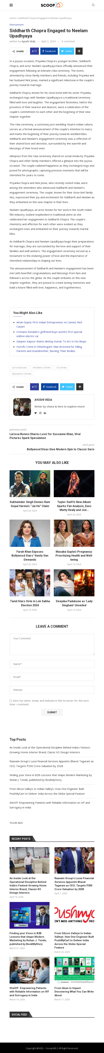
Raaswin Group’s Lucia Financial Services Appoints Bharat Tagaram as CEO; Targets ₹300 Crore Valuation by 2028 (73, 883)
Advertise (83, 1046)
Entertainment (17, 24)
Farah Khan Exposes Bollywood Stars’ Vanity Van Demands (29, 555)
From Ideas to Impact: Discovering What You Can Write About (73, 983)
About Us (33, 1046)
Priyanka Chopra (42, 367)
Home (13, 18)
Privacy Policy (51, 1046)
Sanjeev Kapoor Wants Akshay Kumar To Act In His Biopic (51, 341)
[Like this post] (35, 51)
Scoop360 (62, 367)
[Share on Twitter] (66, 51)
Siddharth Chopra (21, 373)
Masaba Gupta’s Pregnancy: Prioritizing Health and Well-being (74, 555)
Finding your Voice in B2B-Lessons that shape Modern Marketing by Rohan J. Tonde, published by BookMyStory (27, 934)
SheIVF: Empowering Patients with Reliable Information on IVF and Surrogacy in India (29, 983)
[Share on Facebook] (49, 51)
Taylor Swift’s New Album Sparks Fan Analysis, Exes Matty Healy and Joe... (74, 506)
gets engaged (19, 367)
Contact (68, 1046)
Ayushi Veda (28, 41)
